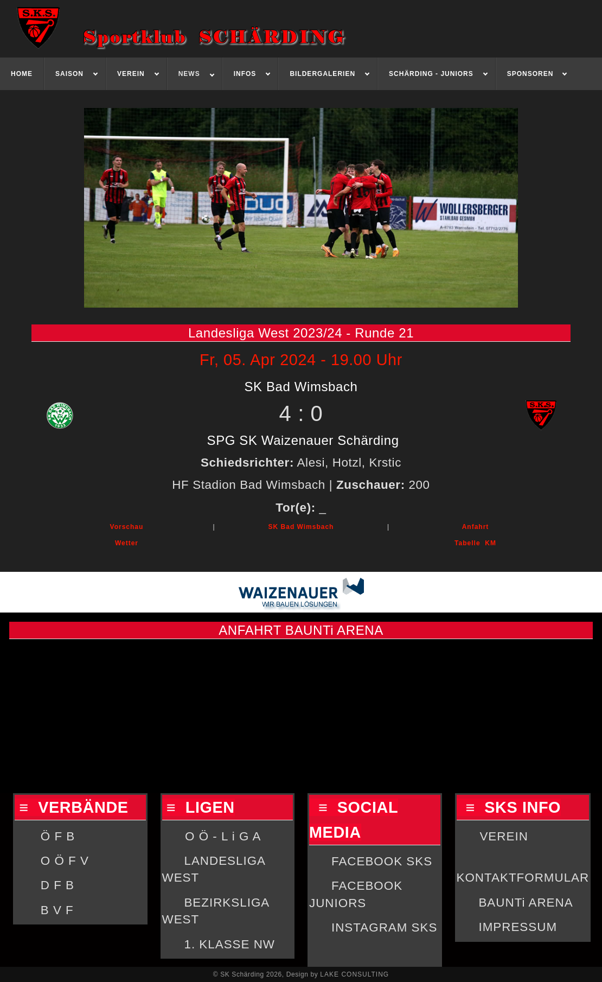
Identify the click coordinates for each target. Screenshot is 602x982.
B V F (57, 910)
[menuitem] (22, 74)
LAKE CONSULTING (354, 974)
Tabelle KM (475, 543)
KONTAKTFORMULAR (523, 877)
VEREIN (503, 836)
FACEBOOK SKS (381, 861)
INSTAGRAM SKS (384, 927)
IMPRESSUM (517, 927)
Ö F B (58, 836)
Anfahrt (475, 527)
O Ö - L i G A (223, 836)
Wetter (126, 543)
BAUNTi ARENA (525, 902)
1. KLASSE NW (229, 944)
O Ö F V (65, 861)
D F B (57, 885)
